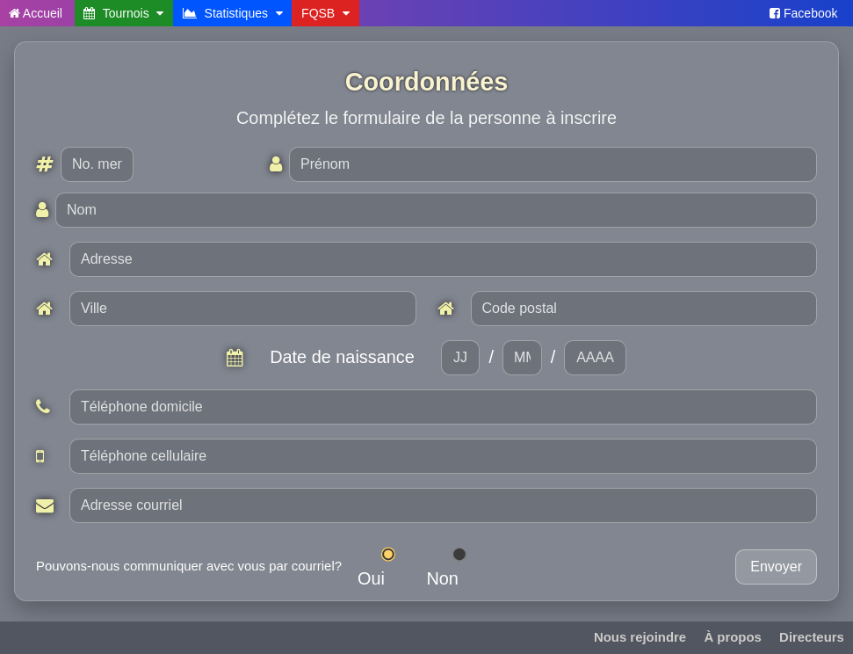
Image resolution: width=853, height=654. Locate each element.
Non (455, 567)
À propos (732, 637)
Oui (384, 567)
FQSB (325, 13)
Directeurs (812, 637)
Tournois (123, 13)
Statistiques (233, 13)
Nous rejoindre (640, 637)
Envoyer (776, 566)
